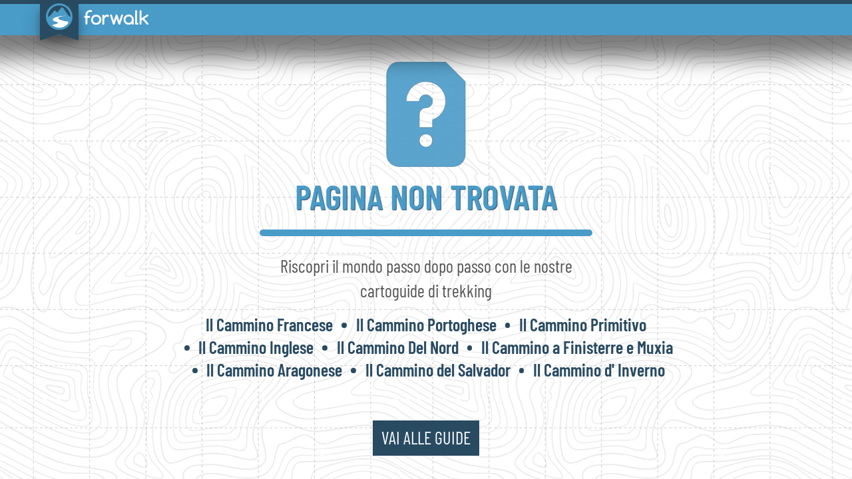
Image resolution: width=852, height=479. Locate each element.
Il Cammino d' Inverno (599, 369)
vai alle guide (426, 437)
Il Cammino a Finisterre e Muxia (577, 347)
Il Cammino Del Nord (398, 347)
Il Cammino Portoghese (426, 324)
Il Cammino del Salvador (438, 369)
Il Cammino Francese (269, 324)
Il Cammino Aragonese (274, 369)
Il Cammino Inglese (256, 347)
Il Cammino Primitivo (582, 324)
